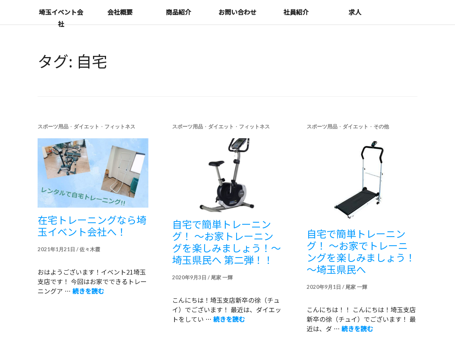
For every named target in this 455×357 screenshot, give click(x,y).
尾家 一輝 (222, 277)
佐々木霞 (90, 249)
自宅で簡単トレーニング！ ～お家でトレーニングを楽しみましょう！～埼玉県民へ (361, 251)
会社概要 (120, 12)
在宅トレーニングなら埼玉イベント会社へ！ (92, 225)
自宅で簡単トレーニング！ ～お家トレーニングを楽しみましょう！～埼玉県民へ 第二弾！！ (226, 242)
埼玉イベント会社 (61, 18)
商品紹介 (178, 12)
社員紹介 (296, 12)
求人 (355, 12)
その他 (381, 126)
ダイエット (86, 126)
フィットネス (119, 126)
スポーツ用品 (53, 126)
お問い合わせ (237, 12)
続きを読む (88, 291)
